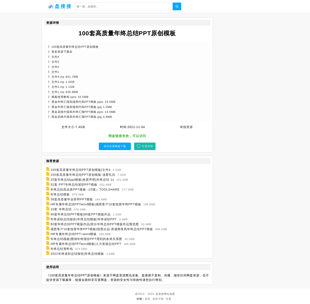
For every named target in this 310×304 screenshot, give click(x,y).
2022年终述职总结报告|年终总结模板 (77, 253)
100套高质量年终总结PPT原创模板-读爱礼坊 (82, 174)
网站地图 (169, 293)
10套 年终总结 (60, 209)
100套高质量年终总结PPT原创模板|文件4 (80, 169)
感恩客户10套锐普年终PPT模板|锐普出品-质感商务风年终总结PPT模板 (101, 229)
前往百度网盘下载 (115, 146)
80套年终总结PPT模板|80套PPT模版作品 (80, 214)
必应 (147, 298)
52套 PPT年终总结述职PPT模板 (73, 184)
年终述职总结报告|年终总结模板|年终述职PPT (83, 219)
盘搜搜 (160, 293)
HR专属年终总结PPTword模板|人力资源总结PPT (85, 244)
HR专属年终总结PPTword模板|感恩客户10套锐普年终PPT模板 (95, 204)
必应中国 (158, 298)
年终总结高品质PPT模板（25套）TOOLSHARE (85, 189)
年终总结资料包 (61, 248)
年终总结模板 (60, 194)
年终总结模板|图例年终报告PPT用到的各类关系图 (86, 239)
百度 (168, 298)
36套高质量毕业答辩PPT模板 (71, 199)
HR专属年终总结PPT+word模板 (73, 234)
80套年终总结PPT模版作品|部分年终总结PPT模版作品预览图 (94, 224)
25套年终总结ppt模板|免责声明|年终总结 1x (82, 179)
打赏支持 (147, 146)
